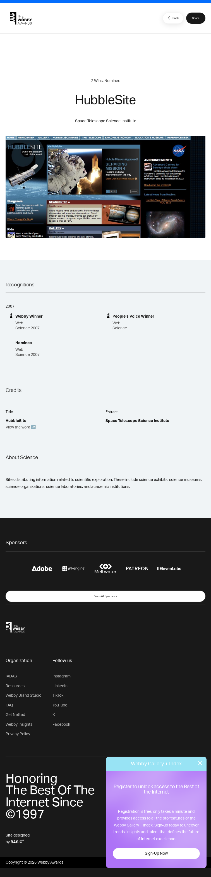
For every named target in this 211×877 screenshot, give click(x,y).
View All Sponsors (105, 596)
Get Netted (15, 715)
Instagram (61, 676)
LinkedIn (60, 686)
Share (196, 18)
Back (172, 18)
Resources (15, 686)
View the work (18, 427)
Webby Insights (19, 725)
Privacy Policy (18, 734)
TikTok (57, 696)
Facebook (61, 725)
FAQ (9, 705)
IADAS (11, 676)
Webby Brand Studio (23, 696)
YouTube (59, 705)
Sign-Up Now (156, 854)
